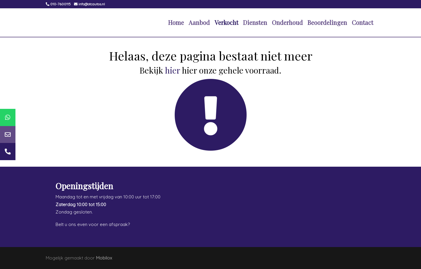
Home (176, 22)
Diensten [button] (255, 22)
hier (172, 70)
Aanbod (199, 22)
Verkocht (226, 22)
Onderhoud (287, 22)
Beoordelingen (327, 22)
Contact (362, 22)
